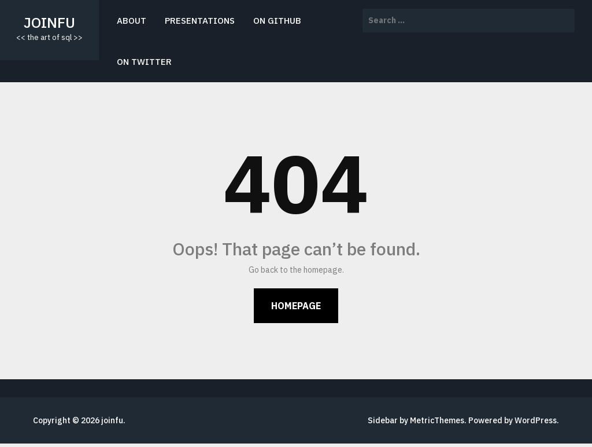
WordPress (536, 420)
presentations (200, 20)
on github (277, 20)
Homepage (296, 306)
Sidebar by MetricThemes (416, 420)
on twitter (144, 61)
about (131, 20)
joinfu (49, 22)
